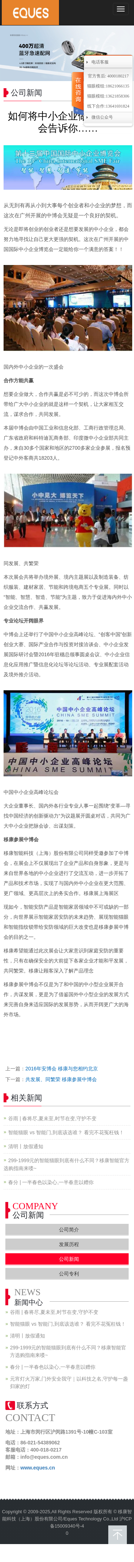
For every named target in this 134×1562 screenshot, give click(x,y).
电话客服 (100, 62)
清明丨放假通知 (25, 1146)
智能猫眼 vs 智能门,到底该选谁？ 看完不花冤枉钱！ (66, 1132)
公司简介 (69, 1229)
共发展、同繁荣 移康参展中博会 (61, 1079)
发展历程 (69, 1244)
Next (124, 53)
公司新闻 (69, 1259)
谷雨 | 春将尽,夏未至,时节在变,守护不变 (52, 1118)
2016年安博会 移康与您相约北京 (61, 1068)
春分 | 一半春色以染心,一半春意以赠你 (51, 1182)
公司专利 (69, 1274)
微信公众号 (102, 117)
